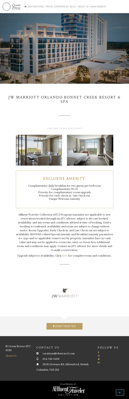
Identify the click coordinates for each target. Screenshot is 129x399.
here (64, 255)
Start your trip (64, 326)
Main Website (98, 6)
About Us (83, 6)
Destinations (36, 6)
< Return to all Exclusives (64, 128)
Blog (73, 6)
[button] (120, 392)
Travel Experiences (57, 6)
